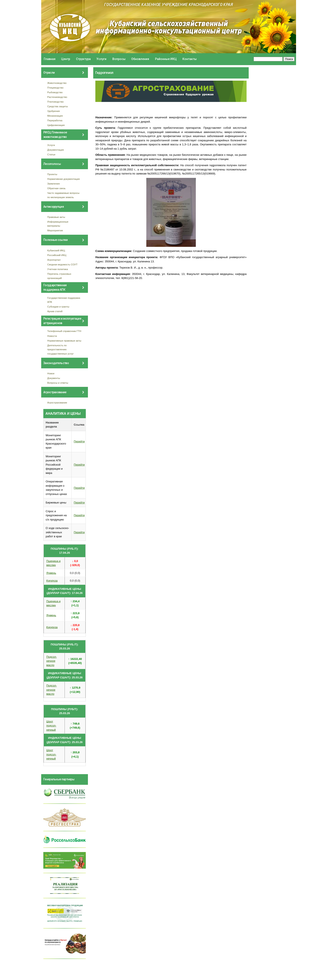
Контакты (189, 59)
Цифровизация (56, 125)
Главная (49, 59)
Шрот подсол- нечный (51, 725)
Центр (65, 59)
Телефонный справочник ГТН (64, 331)
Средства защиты (57, 106)
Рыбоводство (55, 92)
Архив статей (55, 311)
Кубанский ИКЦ (56, 250)
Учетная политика (57, 269)
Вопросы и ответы (57, 382)
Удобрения (53, 111)
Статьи (51, 154)
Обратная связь (56, 188)
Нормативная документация (63, 178)
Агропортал (54, 259)
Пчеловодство (55, 101)
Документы (53, 378)
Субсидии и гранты (58, 306)
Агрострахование (57, 402)
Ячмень (51, 573)
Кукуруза (52, 580)
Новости (52, 336)
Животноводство (57, 83)
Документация (55, 149)
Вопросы (119, 59)
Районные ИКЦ (166, 59)
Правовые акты (56, 217)
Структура (83, 59)
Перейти (79, 441)
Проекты (52, 174)
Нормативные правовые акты (64, 340)
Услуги (101, 59)
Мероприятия (55, 230)
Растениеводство (57, 97)
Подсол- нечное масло (51, 661)
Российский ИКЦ (56, 255)
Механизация (55, 115)
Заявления (53, 183)
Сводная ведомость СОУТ (62, 264)
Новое (51, 373)
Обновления (140, 59)
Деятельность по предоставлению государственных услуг (60, 349)
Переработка (54, 120)
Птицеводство (55, 87)
